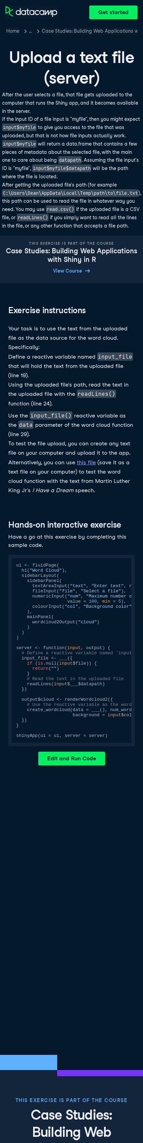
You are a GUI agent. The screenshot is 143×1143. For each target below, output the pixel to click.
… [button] (30, 31)
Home (12, 31)
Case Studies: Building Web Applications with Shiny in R (89, 31)
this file (86, 462)
